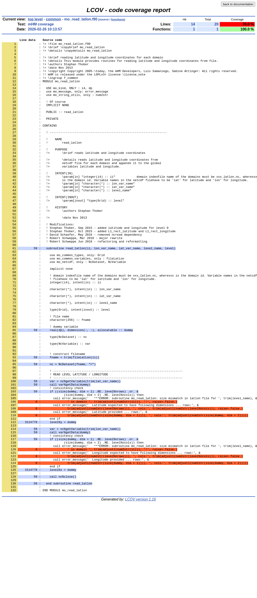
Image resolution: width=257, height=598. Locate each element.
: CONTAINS (29, 143)
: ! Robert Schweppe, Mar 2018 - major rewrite (62, 278)
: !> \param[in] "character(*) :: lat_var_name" (68, 217)
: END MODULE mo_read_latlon (44, 581)
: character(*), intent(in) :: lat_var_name (61, 348)
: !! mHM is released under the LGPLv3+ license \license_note (73, 82)
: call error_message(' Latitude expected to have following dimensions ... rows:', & (100, 478)
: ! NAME (32, 159)
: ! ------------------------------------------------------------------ (84, 151)
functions (117, 19)
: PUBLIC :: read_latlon (42, 127)
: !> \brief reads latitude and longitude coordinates (73, 176)
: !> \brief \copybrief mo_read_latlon (53, 49)
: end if (31, 495)
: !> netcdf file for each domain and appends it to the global (81, 188)
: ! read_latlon (42, 164)
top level (35, 19)
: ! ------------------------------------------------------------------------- (92, 438)
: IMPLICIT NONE (35, 119)
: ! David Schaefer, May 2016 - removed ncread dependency (72, 274)
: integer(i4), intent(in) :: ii (51, 331)
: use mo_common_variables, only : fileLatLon (63, 303)
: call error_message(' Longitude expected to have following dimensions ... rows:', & (101, 536)
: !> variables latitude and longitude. (61, 192)
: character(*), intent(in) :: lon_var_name (61, 339)
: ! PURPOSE (34, 172)
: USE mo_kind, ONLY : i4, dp (47, 98)
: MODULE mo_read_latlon (41, 90)
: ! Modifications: (38, 262)
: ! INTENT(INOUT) (40, 229)
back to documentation (238, 4)
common (53, 19)
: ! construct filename (43, 417)
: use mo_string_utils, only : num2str (55, 106)
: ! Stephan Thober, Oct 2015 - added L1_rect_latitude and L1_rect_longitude (88, 270)
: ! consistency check (42, 458)
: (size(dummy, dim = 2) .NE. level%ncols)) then (73, 466)
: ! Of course (34, 114)
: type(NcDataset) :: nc (44, 397)
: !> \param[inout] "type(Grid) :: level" (63, 233)
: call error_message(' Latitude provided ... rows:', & (74, 487)
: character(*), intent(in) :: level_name (59, 356)
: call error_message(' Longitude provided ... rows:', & (75, 544)
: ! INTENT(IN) (37, 200)
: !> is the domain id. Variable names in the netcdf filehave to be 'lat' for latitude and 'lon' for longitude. (125, 209)
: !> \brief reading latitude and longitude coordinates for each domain (82, 61)
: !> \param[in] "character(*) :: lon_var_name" (68, 213)
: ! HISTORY (34, 241)
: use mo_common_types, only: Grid (53, 299)
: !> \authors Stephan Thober (45, 69)
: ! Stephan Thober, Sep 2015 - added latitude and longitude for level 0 (85, 266)
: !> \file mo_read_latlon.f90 (46, 45)
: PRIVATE (30, 135)
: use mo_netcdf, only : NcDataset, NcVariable (64, 307)
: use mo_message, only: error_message (55, 102)
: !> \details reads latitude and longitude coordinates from (80, 184)
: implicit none (37, 315)
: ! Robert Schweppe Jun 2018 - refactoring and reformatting (74, 282)
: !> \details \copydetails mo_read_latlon (57, 53)
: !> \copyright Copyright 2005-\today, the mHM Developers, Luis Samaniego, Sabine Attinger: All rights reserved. (119, 78)
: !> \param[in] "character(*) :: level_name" (66, 221)
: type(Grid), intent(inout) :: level (56, 364)
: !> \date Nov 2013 (37, 74)
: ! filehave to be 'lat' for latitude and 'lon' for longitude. (79, 327)
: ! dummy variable (40, 384)
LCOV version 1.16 (140, 590)
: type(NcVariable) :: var (46, 405)
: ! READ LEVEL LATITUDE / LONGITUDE (55, 442)
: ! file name (35, 372)
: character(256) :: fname (46, 376)
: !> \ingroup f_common (40, 86)
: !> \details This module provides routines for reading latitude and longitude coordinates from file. (110, 65)
